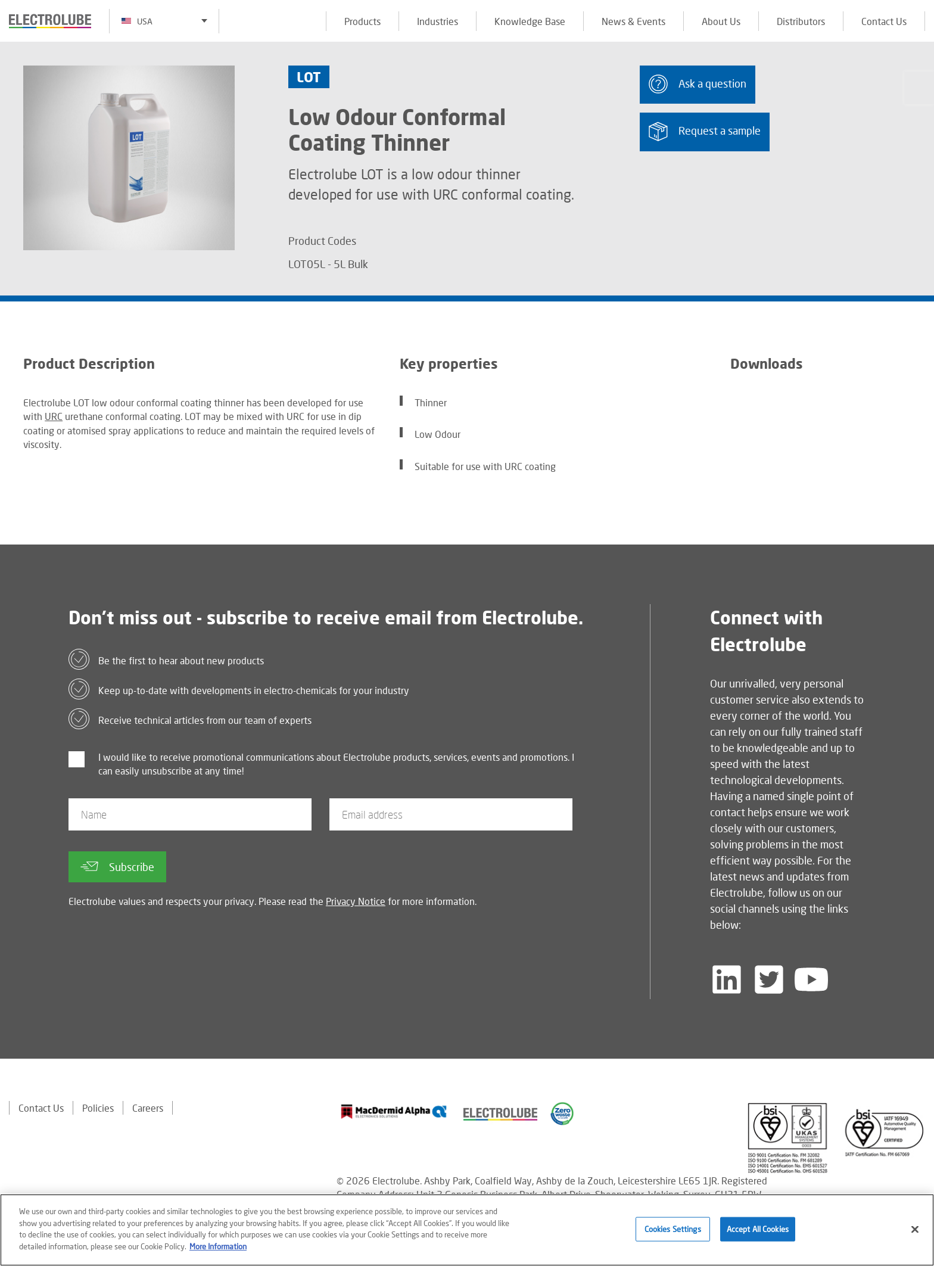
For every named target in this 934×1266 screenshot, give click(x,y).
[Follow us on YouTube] (811, 979)
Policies (98, 1107)
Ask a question (697, 84)
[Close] (915, 1233)
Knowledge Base (529, 21)
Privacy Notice (355, 901)
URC (54, 416)
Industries (437, 21)
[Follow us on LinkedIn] (726, 979)
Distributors (801, 21)
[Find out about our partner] (394, 1111)
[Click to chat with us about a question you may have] (919, 87)
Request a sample (705, 131)
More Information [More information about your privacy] (218, 1250)
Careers (147, 1107)
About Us (721, 21)
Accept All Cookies (758, 1232)
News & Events (633, 21)
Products (362, 21)
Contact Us (884, 21)
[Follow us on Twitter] (769, 979)
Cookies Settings (673, 1232)
